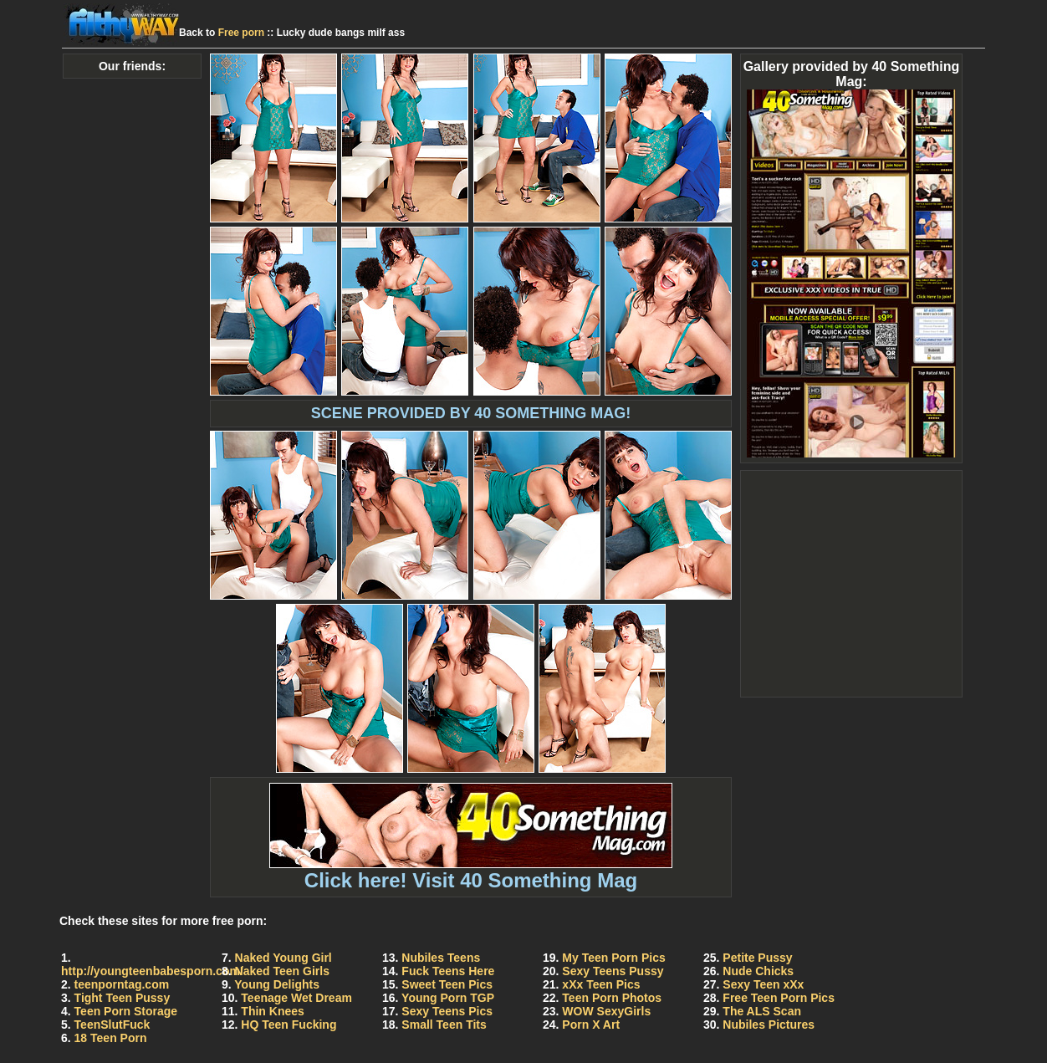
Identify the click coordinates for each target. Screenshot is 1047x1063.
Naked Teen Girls (282, 971)
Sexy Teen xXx (763, 984)
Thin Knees (272, 1011)
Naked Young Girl (283, 957)
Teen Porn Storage (125, 1011)
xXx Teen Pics (601, 984)
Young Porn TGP (447, 997)
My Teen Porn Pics (613, 957)
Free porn (241, 32)
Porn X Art (591, 1024)
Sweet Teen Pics (447, 984)
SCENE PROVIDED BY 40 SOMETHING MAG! (471, 413)
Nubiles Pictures (769, 1024)
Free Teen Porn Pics (779, 997)
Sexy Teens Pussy (612, 971)
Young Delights (276, 984)
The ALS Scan (762, 1011)
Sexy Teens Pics (447, 1011)
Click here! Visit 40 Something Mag (470, 871)
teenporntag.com (122, 984)
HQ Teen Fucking (288, 1024)
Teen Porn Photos (611, 997)
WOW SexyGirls (606, 1011)
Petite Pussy (757, 957)
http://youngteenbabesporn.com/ (152, 971)
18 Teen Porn (110, 1038)
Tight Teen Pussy (122, 997)
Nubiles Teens (440, 957)
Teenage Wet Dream (296, 997)
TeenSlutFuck (112, 1024)
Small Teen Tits (443, 1024)
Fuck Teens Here (447, 971)
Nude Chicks (758, 971)
